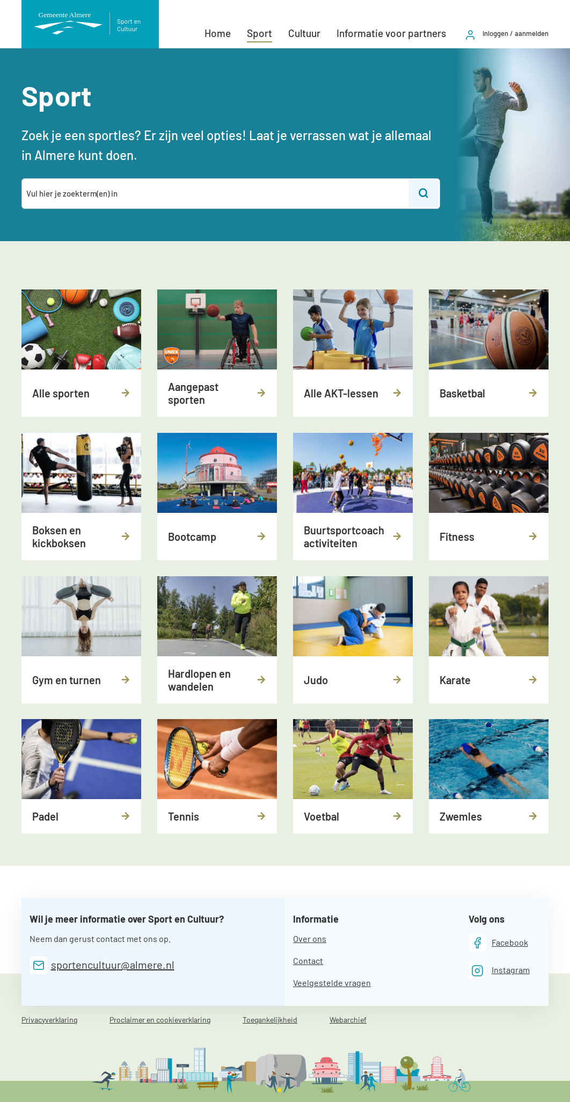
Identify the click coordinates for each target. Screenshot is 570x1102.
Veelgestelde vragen (332, 982)
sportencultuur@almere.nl (112, 964)
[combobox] (215, 193)
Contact (308, 960)
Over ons (309, 938)
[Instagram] (499, 970)
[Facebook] (498, 942)
